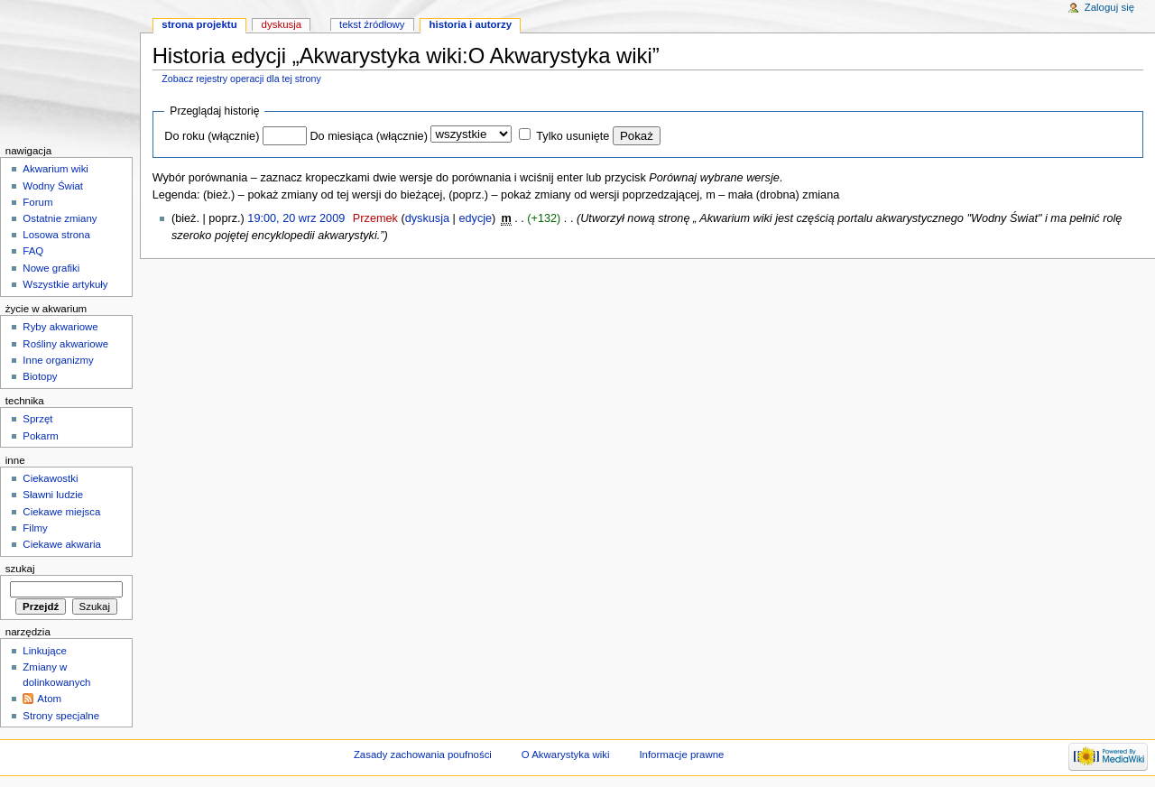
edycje (475, 218)
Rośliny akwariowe (65, 343)
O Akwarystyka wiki (566, 754)
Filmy (35, 528)
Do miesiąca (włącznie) (368, 136)
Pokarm (40, 436)
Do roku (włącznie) (211, 136)
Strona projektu (199, 24)
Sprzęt (37, 418)
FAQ (33, 250)
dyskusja (427, 218)
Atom (49, 698)
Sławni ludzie (53, 494)
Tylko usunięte (572, 136)
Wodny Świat (53, 186)
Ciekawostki (50, 478)
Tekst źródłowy (372, 24)
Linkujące (44, 650)
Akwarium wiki (55, 168)
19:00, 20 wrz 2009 (296, 218)
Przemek (375, 218)
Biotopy (40, 376)
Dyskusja (282, 24)
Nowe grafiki (51, 268)
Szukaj (20, 568)
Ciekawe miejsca (61, 511)
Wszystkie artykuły (65, 284)
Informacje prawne (681, 754)
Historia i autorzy (470, 24)
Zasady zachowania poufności (423, 754)
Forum (37, 202)
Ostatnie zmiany (60, 218)
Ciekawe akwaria (62, 544)
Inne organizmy (58, 360)
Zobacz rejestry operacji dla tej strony (241, 78)
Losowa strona (56, 234)
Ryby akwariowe (60, 326)
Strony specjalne (61, 715)
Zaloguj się (1109, 7)
